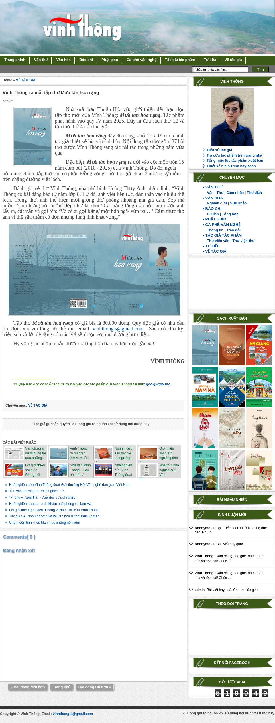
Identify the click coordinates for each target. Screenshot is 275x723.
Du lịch (213, 214)
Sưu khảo (238, 203)
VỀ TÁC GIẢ (25, 80)
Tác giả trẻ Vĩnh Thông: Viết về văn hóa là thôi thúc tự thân (54, 516)
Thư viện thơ (243, 241)
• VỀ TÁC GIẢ (214, 251)
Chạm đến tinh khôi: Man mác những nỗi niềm (44, 523)
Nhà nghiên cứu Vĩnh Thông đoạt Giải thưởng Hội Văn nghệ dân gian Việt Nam (69, 485)
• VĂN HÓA (213, 198)
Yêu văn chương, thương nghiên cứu (37, 491)
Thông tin (215, 230)
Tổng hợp (230, 214)
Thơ (220, 193)
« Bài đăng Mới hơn (28, 687)
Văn (210, 193)
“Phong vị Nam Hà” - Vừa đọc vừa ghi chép (42, 497)
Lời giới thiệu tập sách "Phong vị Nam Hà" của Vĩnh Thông (54, 510)
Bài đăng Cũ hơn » (94, 687)
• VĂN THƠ (212, 187)
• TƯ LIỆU (211, 246)
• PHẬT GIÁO (214, 219)
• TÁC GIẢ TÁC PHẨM (222, 235)
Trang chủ (61, 687)
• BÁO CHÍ (212, 208)
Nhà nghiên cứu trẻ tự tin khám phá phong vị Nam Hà (50, 504)
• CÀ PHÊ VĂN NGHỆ (221, 224)
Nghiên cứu (217, 203)
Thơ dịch (254, 193)
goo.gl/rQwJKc (158, 384)
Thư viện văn (218, 241)
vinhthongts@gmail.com (118, 329)
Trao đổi (234, 230)
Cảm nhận (235, 193)
